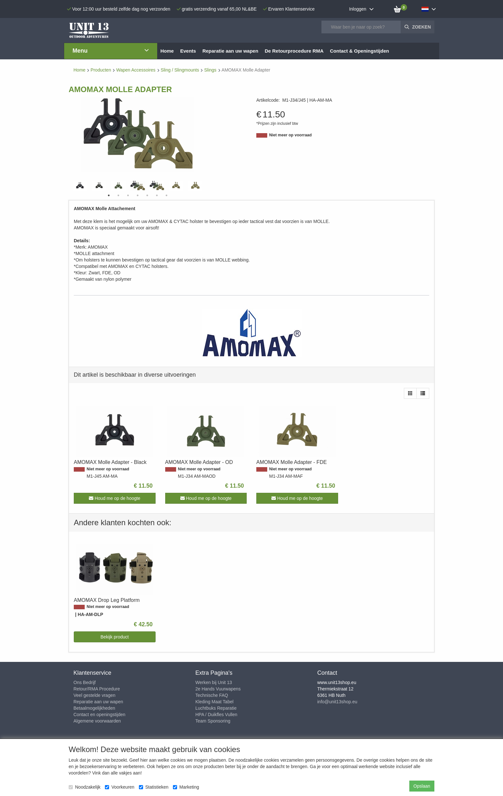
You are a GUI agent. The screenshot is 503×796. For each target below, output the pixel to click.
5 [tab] (147, 195)
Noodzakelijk (84, 787)
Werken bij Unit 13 (213, 682)
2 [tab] (118, 195)
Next (203, 186)
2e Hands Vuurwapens (218, 688)
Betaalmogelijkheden (94, 708)
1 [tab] (109, 195)
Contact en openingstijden (99, 714)
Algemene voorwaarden (97, 720)
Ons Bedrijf (84, 682)
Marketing (186, 787)
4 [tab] (137, 195)
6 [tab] (157, 195)
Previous (72, 186)
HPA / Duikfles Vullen (216, 714)
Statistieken (153, 787)
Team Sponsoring (212, 720)
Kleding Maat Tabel (214, 701)
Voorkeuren (119, 787)
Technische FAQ (211, 695)
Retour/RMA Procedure (96, 688)
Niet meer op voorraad (290, 135)
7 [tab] (166, 195)
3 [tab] (128, 195)
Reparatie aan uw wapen (98, 701)
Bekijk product (114, 636)
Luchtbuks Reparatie (215, 708)
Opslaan (421, 786)
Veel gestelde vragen (94, 695)
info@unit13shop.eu (337, 701)
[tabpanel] (137, 186)
